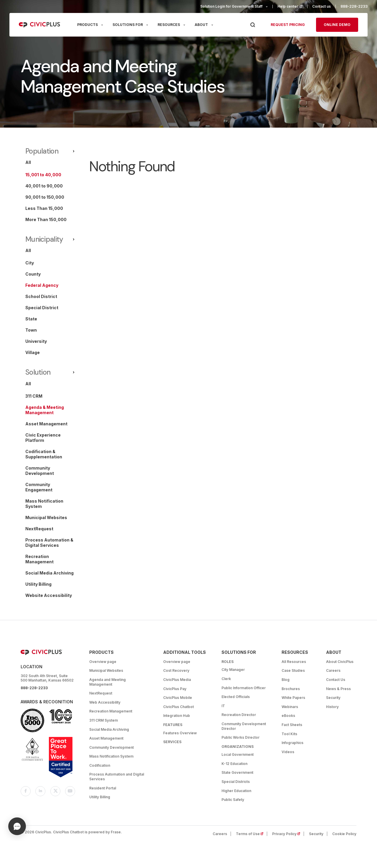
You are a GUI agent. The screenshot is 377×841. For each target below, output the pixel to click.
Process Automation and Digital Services (116, 776)
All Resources (294, 661)
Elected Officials (235, 696)
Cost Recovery (176, 670)
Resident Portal (102, 788)
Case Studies (293, 670)
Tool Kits (289, 734)
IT (223, 706)
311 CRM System (103, 720)
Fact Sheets (292, 724)
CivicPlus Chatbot (178, 707)
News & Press (338, 689)
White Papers (293, 697)
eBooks (288, 715)
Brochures (291, 689)
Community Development (111, 747)
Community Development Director (243, 726)
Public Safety (232, 799)
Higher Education (236, 791)
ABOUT (201, 24)
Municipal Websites (106, 670)
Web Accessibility (104, 702)
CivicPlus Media (177, 679)
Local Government (237, 754)
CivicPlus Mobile (177, 697)
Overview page (102, 661)
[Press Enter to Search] (252, 25)
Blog (286, 679)
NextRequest (100, 693)
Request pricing (288, 24)
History (332, 707)
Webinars (290, 707)
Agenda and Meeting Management (107, 682)
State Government (237, 772)
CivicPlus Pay (174, 689)
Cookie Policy (344, 834)
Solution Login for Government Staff (231, 6)
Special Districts (235, 781)
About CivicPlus (339, 661)
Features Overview (180, 733)
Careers (333, 670)
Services (172, 742)
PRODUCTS (87, 24)
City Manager (233, 669)
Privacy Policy (288, 834)
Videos (288, 752)
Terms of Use (251, 834)
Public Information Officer (243, 688)
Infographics (292, 742)
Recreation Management (110, 711)
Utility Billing (99, 797)
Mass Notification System (111, 756)
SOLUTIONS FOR (128, 24)
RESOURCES (169, 24)
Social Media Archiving (109, 729)
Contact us (321, 6)
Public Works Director (240, 737)
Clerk (226, 679)
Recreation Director (238, 714)
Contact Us (335, 679)
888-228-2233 (354, 6)
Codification (99, 765)
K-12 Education (234, 763)
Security (333, 697)
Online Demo (337, 24)
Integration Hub (176, 715)
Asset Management (106, 738)
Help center (292, 6)
